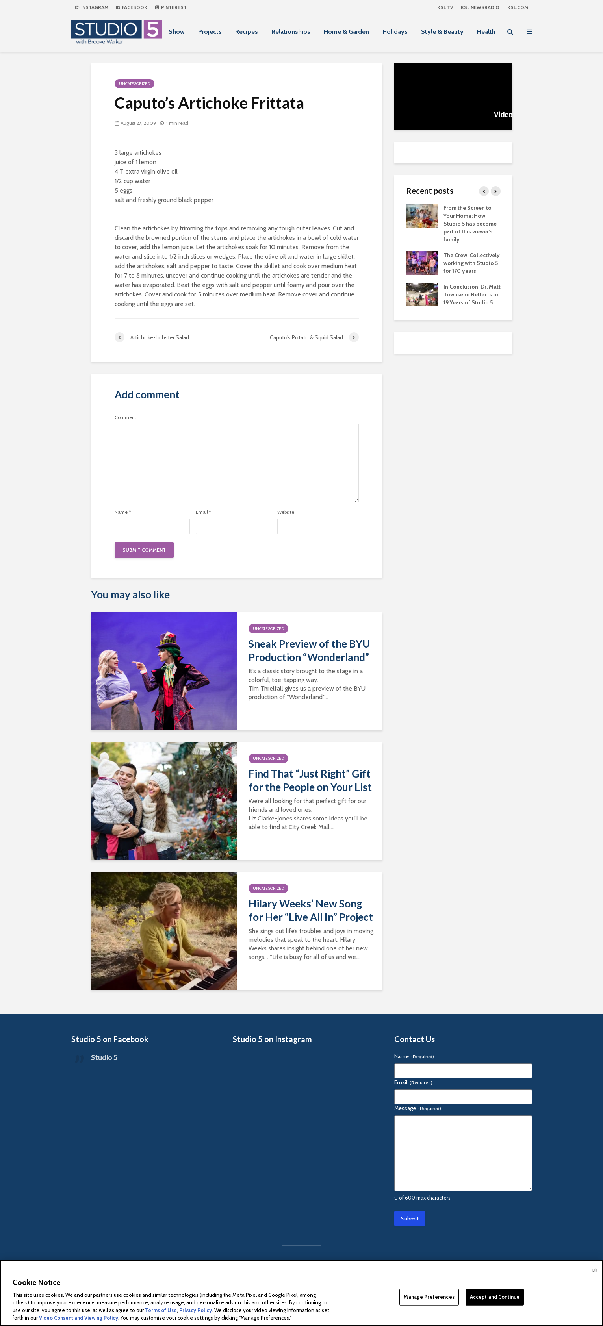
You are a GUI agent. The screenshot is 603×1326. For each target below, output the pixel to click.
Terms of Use (161, 1310)
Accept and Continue (495, 1297)
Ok (594, 1270)
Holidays (395, 31)
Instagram (91, 7)
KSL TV (445, 7)
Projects (210, 31)
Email (203, 512)
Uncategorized (134, 83)
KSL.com (517, 7)
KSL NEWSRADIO (480, 7)
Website (285, 512)
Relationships (290, 31)
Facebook (131, 7)
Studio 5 (104, 1057)
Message (417, 1108)
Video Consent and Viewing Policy (78, 1318)
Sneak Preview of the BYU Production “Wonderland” (309, 650)
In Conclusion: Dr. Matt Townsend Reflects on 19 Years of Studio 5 (472, 294)
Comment (125, 417)
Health (486, 31)
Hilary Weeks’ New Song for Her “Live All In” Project (311, 910)
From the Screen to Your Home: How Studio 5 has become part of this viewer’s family (470, 223)
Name (123, 512)
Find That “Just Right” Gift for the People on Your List (310, 780)
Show (177, 31)
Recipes (246, 31)
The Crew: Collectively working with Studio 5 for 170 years (471, 263)
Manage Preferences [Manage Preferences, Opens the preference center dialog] (429, 1297)
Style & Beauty (442, 31)
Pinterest (171, 7)
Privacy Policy (195, 1310)
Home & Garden (346, 31)
